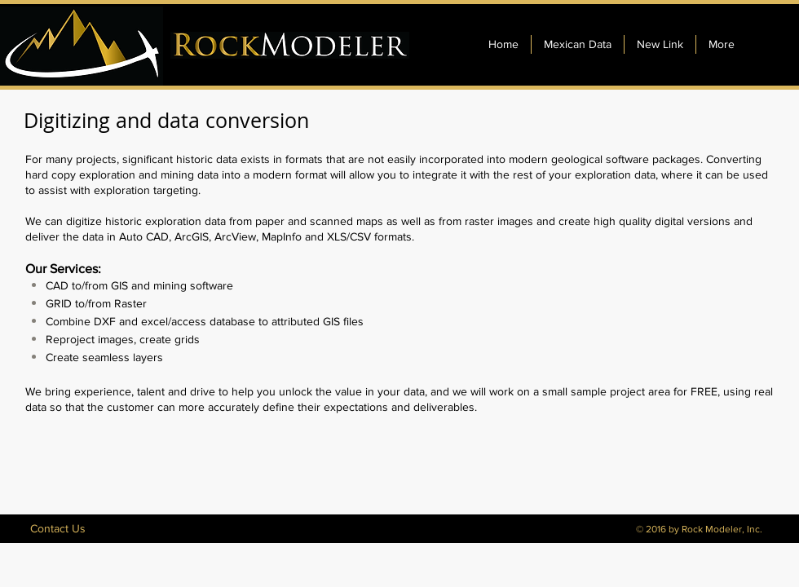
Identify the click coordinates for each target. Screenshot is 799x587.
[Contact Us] (58, 528)
